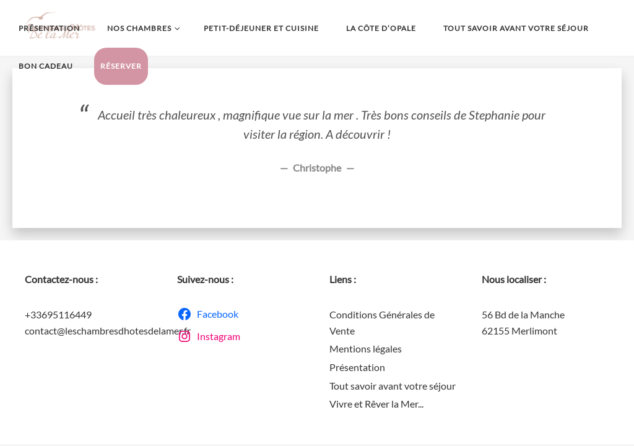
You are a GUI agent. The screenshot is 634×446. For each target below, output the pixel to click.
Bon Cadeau (46, 66)
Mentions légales (365, 348)
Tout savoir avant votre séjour (516, 28)
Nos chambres (141, 28)
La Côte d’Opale (381, 28)
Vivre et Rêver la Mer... (376, 403)
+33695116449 (58, 314)
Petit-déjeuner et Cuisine (261, 28)
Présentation (49, 28)
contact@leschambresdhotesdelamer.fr (108, 330)
